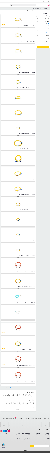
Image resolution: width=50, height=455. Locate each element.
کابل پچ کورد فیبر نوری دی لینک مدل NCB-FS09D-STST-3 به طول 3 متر (27, 240)
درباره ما (40, 1)
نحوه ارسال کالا (38, 433)
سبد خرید (46, 5)
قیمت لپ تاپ (28, 435)
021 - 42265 (3, 433)
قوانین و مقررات (48, 432)
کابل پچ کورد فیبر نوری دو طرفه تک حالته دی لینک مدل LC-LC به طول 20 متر (27, 118)
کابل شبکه (41, 8)
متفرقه (46, 28)
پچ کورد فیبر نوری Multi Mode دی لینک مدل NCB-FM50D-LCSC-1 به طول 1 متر (26, 381)
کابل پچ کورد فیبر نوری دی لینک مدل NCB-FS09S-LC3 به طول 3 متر (27, 25)
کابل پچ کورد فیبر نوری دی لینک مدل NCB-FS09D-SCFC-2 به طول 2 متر (27, 72)
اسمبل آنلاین (18, 435)
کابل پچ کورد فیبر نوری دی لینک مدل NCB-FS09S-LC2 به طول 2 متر (27, 41)
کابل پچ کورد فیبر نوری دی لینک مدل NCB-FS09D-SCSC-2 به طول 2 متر (27, 133)
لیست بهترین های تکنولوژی (26, 439)
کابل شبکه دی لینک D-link (36, 8)
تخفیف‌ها (38, 435)
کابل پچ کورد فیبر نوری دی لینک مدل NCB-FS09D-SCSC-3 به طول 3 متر (27, 194)
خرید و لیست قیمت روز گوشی (26, 433)
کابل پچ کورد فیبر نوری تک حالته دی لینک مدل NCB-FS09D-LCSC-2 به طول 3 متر (26, 87)
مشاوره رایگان (18, 430)
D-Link (38, 23)
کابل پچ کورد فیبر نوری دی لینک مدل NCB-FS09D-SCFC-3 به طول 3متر (27, 179)
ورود (40, 5)
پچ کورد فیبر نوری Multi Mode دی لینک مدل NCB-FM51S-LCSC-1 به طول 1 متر (26, 271)
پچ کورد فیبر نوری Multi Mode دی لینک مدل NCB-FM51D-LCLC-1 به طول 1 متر (26, 333)
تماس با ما (37, 1)
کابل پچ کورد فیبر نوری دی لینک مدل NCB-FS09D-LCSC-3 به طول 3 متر (27, 148)
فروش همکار (18, 438)
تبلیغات (19, 433)
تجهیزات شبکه (45, 8)
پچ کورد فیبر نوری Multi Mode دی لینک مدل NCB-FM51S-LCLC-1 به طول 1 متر (26, 286)
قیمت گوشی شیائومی (27, 432)
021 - (4, 1)
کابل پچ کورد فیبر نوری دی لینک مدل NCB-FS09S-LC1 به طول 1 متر (27, 57)
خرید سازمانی (18, 437)
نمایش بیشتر (18, 409)
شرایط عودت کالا (38, 432)
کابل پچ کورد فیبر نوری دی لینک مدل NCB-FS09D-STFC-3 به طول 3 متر (27, 209)
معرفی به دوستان (18, 439)
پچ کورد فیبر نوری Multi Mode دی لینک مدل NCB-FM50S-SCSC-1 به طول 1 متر (26, 349)
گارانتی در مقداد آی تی (47, 434)
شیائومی (46, 30)
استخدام (48, 438)
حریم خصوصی (48, 433)
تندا (46, 25)
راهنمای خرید (38, 434)
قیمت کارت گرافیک (27, 437)
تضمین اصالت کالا (37, 430)
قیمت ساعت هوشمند (27, 438)
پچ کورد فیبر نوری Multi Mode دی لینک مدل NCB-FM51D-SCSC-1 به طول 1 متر (26, 302)
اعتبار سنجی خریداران (17, 434)
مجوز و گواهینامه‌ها (47, 430)
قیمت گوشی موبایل (27, 434)
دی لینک (46, 23)
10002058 (8, 433)
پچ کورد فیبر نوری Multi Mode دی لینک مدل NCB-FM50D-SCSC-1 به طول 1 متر (26, 365)
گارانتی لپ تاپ (48, 435)
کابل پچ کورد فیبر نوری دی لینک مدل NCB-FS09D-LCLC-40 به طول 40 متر (27, 255)
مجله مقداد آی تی (44, 1)
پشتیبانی (19, 432)
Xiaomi (38, 30)
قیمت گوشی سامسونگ (27, 430)
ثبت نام (38, 5)
